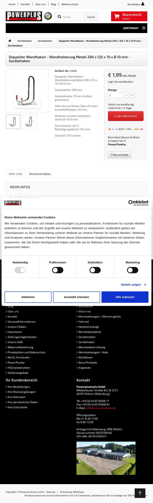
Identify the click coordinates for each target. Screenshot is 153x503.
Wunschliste (120, 154)
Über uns (40, 4)
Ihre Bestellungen (19, 386)
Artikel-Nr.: (62, 70)
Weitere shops (69, 4)
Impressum (15, 331)
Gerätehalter (86, 342)
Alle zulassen (125, 297)
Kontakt (25, 4)
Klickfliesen (85, 357)
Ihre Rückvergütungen (22, 391)
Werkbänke (85, 306)
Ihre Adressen (16, 397)
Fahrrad (83, 321)
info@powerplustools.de (101, 408)
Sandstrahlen (86, 337)
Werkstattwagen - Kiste (93, 352)
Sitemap (50, 491)
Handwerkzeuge (88, 326)
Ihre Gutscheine (17, 407)
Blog (53, 4)
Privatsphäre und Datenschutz (26, 352)
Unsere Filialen (17, 326)
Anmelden (133, 4)
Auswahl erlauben (76, 297)
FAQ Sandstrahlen (19, 367)
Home (12, 4)
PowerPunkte (117, 144)
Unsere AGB (15, 342)
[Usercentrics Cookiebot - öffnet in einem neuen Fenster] (131, 203)
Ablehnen (28, 297)
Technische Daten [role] (40, 173)
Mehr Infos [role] (15, 173)
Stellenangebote (18, 372)
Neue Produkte (87, 362)
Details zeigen (131, 284)
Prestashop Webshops (72, 491)
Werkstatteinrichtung (91, 347)
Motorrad (84, 311)
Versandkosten (123, 81)
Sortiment (134, 28)
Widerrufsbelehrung (20, 347)
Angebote (84, 367)
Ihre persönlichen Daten (23, 402)
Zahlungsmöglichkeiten (22, 337)
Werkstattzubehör (89, 331)
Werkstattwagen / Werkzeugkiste (99, 316)
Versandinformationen (22, 321)
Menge (112, 89)
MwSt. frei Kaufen (19, 357)
